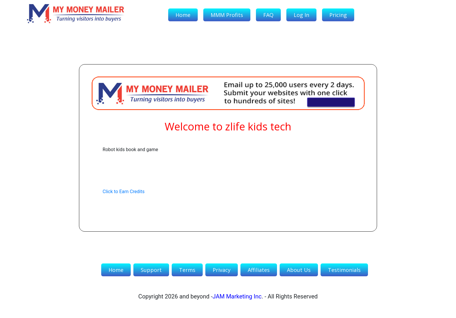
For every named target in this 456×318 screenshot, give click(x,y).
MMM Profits (227, 14)
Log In (301, 14)
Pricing (338, 14)
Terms (187, 269)
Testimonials (344, 269)
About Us (299, 269)
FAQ (268, 14)
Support (151, 269)
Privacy (221, 269)
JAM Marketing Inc (237, 296)
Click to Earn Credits (123, 191)
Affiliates (259, 269)
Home (182, 14)
